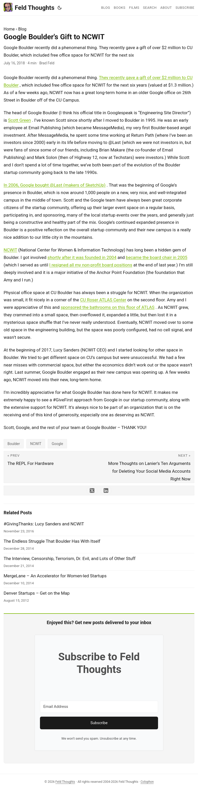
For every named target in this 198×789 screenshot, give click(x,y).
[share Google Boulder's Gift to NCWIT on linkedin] (106, 490)
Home (9, 29)
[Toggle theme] (59, 8)
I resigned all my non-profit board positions (90, 264)
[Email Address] (99, 707)
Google (57, 444)
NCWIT (10, 249)
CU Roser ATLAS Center (103, 299)
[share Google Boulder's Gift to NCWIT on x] (92, 490)
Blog (22, 29)
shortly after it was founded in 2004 (81, 257)
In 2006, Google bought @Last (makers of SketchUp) (54, 185)
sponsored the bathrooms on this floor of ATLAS (107, 307)
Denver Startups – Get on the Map (37, 593)
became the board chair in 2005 (156, 257)
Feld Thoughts (29, 7)
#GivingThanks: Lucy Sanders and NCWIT (44, 523)
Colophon (147, 782)
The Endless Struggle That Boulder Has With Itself (52, 541)
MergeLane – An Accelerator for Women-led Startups (55, 575)
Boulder (13, 444)
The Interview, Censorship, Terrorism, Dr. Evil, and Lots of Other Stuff (69, 558)
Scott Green (19, 120)
